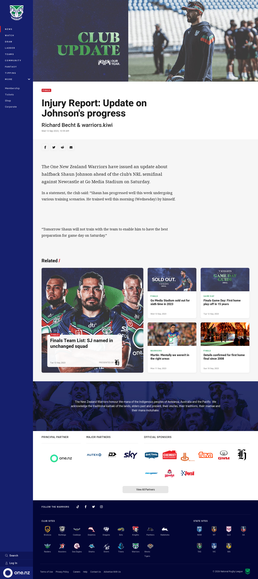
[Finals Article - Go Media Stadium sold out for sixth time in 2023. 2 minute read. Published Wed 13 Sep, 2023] (172, 293)
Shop (8, 100)
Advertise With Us (112, 571)
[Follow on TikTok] (77, 506)
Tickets (9, 94)
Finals (46, 90)
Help (85, 571)
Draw (9, 41)
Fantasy (11, 66)
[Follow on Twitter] (93, 506)
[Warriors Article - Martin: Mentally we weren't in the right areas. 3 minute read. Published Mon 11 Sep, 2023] (172, 347)
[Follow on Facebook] (85, 506)
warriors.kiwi (97, 124)
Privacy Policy (62, 571)
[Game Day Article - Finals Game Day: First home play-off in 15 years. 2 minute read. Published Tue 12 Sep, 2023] (225, 293)
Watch (9, 35)
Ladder (10, 48)
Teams (9, 54)
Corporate (11, 106)
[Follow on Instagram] (101, 506)
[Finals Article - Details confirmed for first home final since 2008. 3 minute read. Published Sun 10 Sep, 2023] (225, 347)
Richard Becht (59, 124)
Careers (76, 571)
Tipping (10, 73)
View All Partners (145, 489)
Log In (11, 563)
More (17, 79)
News (9, 29)
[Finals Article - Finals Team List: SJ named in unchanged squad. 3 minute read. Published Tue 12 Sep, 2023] (92, 320)
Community (13, 60)
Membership (12, 88)
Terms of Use (46, 571)
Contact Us (95, 571)
